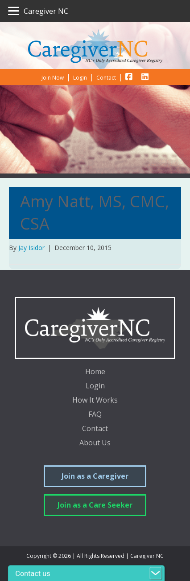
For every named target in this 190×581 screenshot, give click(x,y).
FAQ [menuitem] (95, 415)
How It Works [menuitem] (95, 400)
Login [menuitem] (95, 386)
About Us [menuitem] (95, 443)
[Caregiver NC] (38, 11)
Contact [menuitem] (95, 429)
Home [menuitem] (95, 372)
